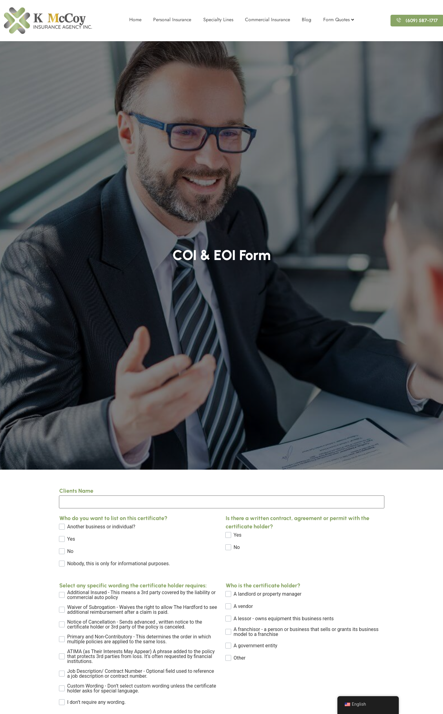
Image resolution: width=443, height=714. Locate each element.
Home (132, 19)
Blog (307, 19)
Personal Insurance (170, 19)
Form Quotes (339, 19)
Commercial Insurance (267, 19)
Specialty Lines (217, 19)
